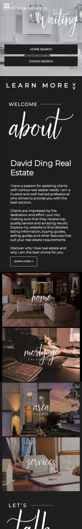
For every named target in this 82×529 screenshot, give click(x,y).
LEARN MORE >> (24, 261)
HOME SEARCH (41, 49)
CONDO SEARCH (41, 61)
